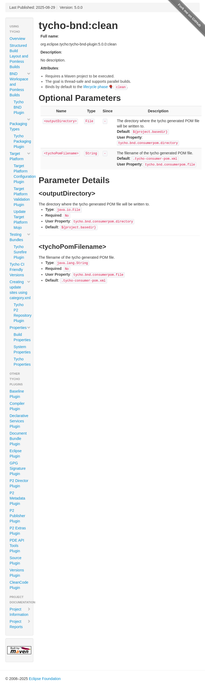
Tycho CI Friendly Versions (17, 269)
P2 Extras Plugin (18, 530)
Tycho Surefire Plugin (20, 252)
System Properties (21, 349)
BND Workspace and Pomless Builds (20, 84)
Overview (17, 38)
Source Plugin (15, 560)
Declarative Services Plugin (19, 421)
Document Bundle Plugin (18, 438)
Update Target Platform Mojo (20, 219)
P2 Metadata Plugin (17, 498)
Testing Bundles (20, 237)
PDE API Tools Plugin (17, 545)
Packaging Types (20, 124)
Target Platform (20, 156)
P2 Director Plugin (19, 483)
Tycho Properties (21, 361)
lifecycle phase (95, 87)
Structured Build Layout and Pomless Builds (19, 56)
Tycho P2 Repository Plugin (21, 313)
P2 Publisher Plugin (17, 515)
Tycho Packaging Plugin (21, 141)
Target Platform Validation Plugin (21, 197)
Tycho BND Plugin (19, 107)
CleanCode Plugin (19, 585)
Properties (20, 327)
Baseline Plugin (17, 394)
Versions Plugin (17, 573)
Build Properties (21, 337)
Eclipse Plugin (16, 453)
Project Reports (20, 624)
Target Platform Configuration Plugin (21, 174)
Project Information (20, 612)
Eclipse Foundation (45, 679)
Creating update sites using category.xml (20, 290)
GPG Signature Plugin (18, 468)
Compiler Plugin (17, 406)
